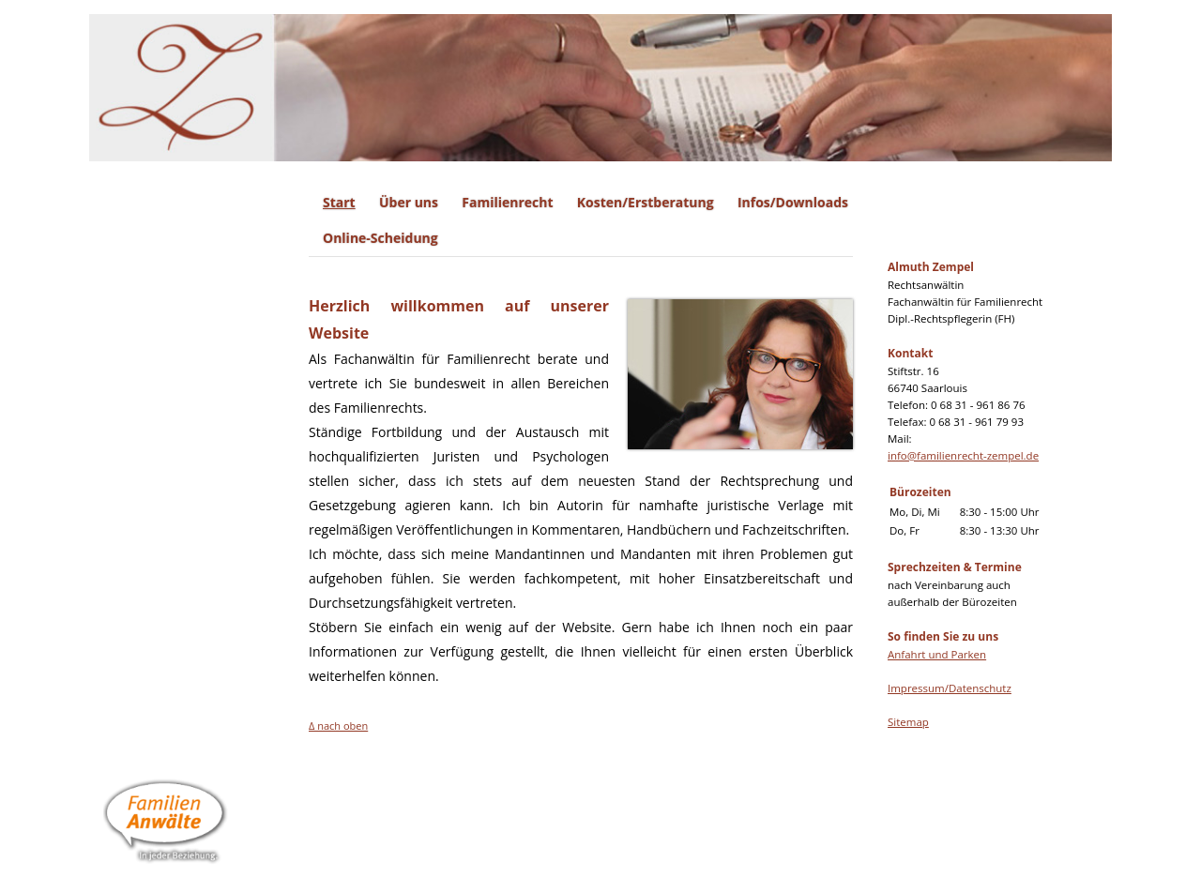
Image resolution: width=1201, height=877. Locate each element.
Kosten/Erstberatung (645, 202)
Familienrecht (507, 202)
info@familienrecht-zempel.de (963, 455)
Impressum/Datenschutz (949, 688)
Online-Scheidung (380, 238)
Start (339, 202)
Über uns (408, 202)
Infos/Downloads (792, 202)
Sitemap (908, 722)
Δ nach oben (338, 725)
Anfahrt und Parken (937, 654)
